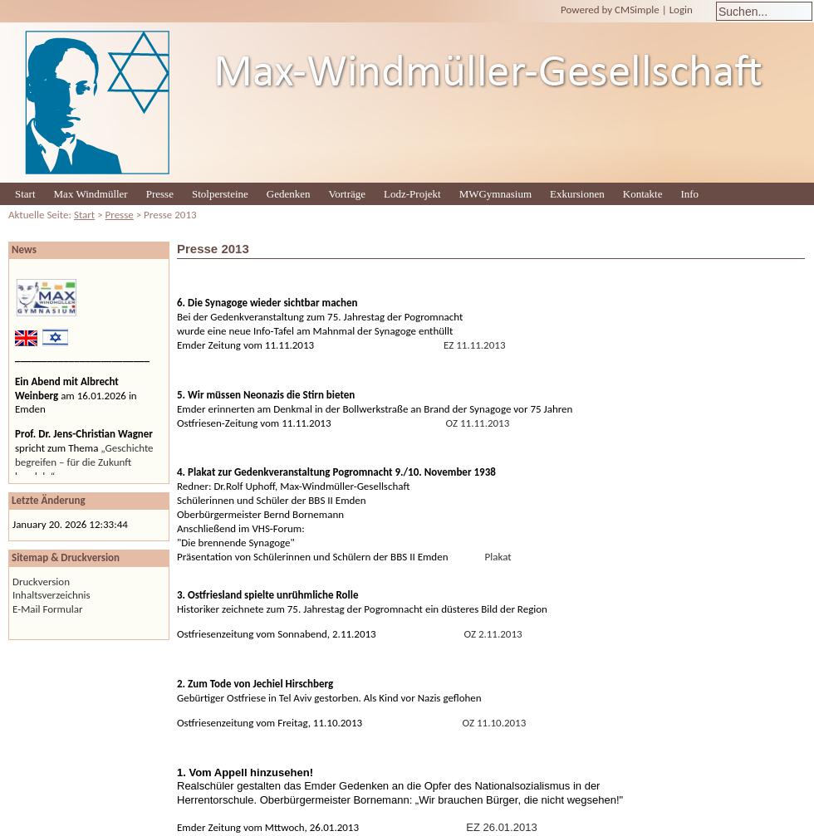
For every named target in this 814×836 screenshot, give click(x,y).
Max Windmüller (91, 194)
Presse (160, 194)
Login (681, 9)
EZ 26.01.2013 (501, 827)
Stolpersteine (220, 194)
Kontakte (643, 194)
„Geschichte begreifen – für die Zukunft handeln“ (84, 462)
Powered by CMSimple (610, 9)
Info (689, 194)
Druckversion (41, 581)
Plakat (498, 556)
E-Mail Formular (47, 609)
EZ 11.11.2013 (475, 345)
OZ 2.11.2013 (493, 634)
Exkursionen (577, 194)
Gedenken (289, 194)
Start (25, 194)
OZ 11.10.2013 (495, 722)
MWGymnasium (495, 194)
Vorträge (347, 194)
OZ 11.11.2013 (478, 423)
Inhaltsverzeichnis (51, 595)
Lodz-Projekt (412, 194)
